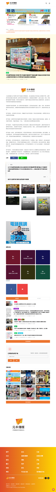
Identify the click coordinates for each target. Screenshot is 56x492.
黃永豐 (17, 323)
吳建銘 (16, 315)
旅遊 (7, 468)
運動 (22, 460)
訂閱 (11, 360)
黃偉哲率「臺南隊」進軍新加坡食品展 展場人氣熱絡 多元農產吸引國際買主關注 (30, 321)
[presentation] (6, 18)
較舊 (46, 176)
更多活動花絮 (28, 402)
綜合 (23, 319)
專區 (7, 472)
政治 (7, 72)
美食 (38, 468)
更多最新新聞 (28, 341)
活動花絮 (11, 29)
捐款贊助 (12, 483)
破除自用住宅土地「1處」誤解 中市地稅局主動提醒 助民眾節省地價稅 (28, 335)
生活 (19, 319)
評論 (38, 460)
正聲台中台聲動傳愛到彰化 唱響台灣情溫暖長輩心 (28, 184)
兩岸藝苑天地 (40, 472)
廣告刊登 (8, 483)
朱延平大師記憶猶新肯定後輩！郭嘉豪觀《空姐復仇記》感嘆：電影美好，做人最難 (30, 328)
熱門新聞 (39, 298)
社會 (16, 319)
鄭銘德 (10, 198)
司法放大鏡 (24, 472)
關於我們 (17, 483)
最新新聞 (17, 298)
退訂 (17, 360)
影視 (16, 326)
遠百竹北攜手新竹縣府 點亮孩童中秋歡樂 (18, 179)
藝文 (43, 202)
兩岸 (22, 464)
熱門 (7, 452)
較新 (10, 164)
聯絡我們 (22, 483)
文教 (38, 464)
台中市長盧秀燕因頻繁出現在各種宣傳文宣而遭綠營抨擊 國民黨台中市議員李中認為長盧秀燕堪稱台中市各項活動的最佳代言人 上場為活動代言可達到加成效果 (27, 169)
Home (7, 29)
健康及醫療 (16, 308)
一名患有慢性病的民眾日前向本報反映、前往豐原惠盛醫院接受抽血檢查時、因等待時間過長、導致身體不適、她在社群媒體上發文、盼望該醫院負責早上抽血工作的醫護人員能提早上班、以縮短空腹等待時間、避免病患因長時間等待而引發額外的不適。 (31, 312)
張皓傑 (41, 209)
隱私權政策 (28, 483)
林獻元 (8, 79)
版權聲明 (33, 483)
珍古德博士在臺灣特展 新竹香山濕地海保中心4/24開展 (25, 304)
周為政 (26, 187)
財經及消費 (20, 333)
